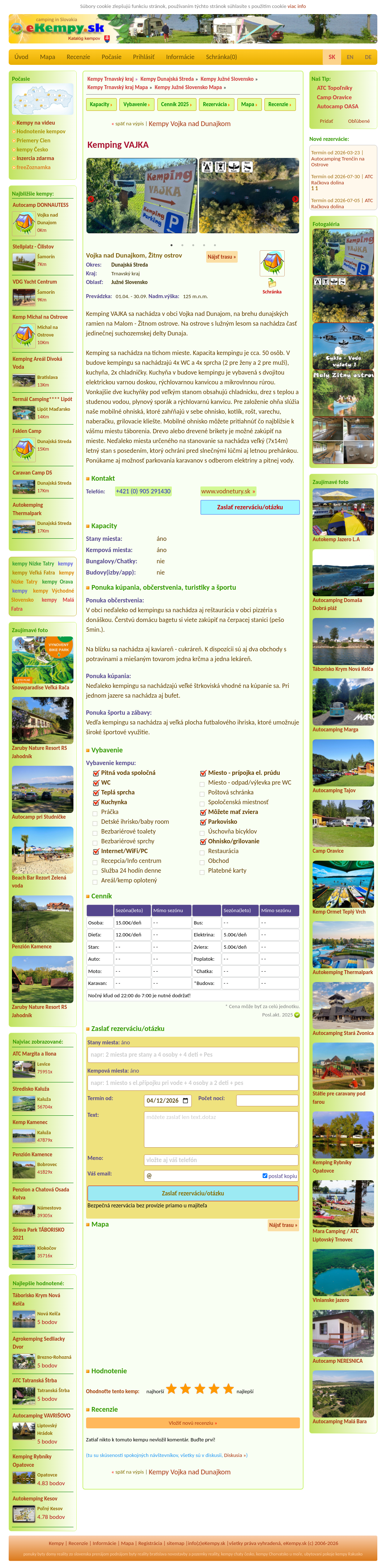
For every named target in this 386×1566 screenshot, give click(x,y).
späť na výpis (129, 123)
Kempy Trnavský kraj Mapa (118, 87)
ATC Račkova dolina (342, 162)
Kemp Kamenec (30, 1122)
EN (350, 57)
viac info (297, 6)
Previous (91, 199)
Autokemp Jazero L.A (336, 539)
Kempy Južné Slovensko (227, 79)
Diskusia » (235, 1455)
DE (368, 57)
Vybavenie (135, 104)
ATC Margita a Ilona (34, 1054)
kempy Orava (57, 582)
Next (295, 199)
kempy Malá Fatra (42, 604)
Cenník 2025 (175, 104)
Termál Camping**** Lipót (42, 399)
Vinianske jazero (331, 1300)
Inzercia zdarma (35, 158)
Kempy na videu (36, 122)
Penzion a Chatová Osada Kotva (41, 1193)
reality (62, 1554)
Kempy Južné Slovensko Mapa (188, 87)
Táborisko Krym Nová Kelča (36, 1299)
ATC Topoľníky (334, 88)
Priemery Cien (33, 140)
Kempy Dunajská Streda (167, 79)
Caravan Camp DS (32, 472)
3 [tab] (193, 245)
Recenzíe (78, 57)
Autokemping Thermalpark (28, 509)
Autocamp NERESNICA (337, 1361)
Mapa (47, 57)
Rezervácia (215, 104)
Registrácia (150, 1543)
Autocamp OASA (338, 106)
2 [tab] (182, 245)
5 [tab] (215, 245)
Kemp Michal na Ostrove (40, 317)
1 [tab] (171, 245)
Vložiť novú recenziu (193, 1423)
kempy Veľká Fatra (33, 572)
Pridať (326, 121)
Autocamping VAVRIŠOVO (42, 1415)
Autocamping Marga (335, 729)
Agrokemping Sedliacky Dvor (39, 1343)
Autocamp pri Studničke (39, 817)
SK (331, 57)
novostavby (177, 1554)
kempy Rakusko (348, 1554)
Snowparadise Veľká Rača (40, 687)
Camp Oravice (334, 97)
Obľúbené (359, 121)
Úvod (21, 57)
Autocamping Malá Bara (340, 1421)
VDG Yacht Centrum (35, 282)
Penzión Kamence (32, 946)
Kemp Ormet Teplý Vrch (339, 912)
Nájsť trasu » (222, 257)
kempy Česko (32, 149)
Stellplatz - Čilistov (33, 246)
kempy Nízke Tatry (33, 563)
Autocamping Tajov (334, 790)
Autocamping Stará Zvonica (343, 1033)
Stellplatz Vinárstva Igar (336, 195)
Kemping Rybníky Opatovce (32, 1460)
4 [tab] (204, 245)
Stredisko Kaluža (31, 1089)
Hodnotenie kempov (41, 131)
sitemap (175, 1543)
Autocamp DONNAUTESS (40, 205)
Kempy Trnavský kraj (111, 79)
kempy (65, 563)
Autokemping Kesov (35, 1498)
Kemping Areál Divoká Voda (37, 363)
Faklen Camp (27, 431)
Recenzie (278, 104)
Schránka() (221, 57)
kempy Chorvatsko (272, 1554)
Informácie (180, 57)
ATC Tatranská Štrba (35, 1380)
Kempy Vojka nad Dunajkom (189, 123)
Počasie (112, 57)
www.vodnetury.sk (226, 492)
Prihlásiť (143, 57)
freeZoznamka (34, 167)
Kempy (56, 1543)
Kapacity (99, 104)
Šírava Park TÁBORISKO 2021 (38, 1234)
